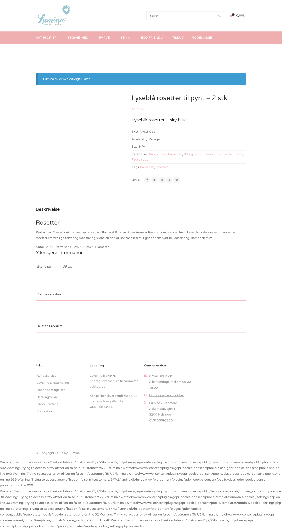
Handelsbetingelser (51, 390)
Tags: (136, 167)
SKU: (135, 132)
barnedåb (147, 167)
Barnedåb (175, 154)
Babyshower (157, 154)
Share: (136, 180)
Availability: (140, 139)
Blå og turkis (193, 154)
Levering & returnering (53, 383)
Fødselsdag (140, 159)
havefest (162, 167)
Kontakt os (44, 411)
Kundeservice (46, 376)
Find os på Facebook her (166, 395)
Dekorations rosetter (218, 154)
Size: (135, 147)
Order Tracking (47, 404)
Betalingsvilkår (47, 397)
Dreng (238, 154)
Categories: (140, 154)
